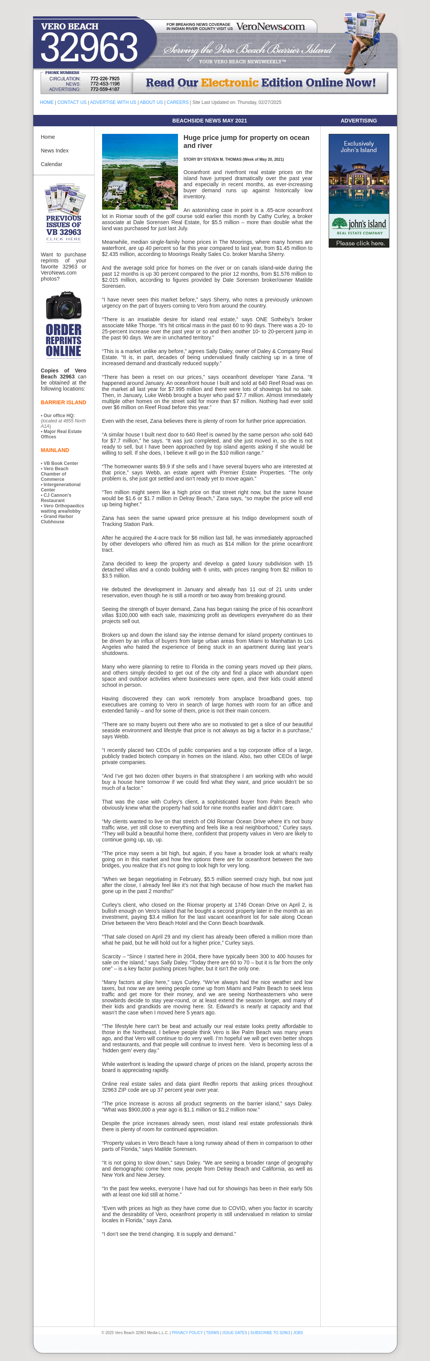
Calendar (52, 164)
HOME (47, 102)
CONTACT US (72, 102)
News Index (55, 151)
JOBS (298, 1333)
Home (48, 137)
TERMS (212, 1333)
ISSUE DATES (234, 1333)
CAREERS (178, 102)
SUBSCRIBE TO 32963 (270, 1333)
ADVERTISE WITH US (113, 102)
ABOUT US (151, 102)
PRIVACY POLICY (187, 1333)
